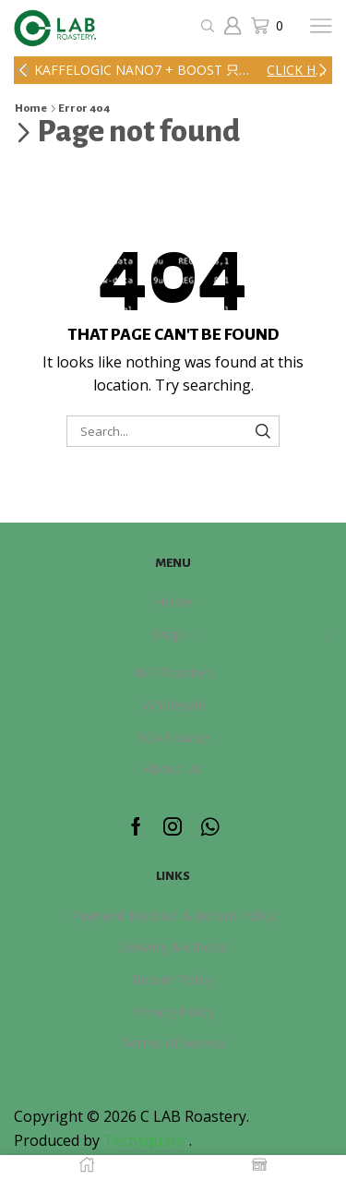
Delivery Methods (173, 946)
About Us (173, 768)
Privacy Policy (173, 1011)
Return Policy (173, 978)
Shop (172, 633)
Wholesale (173, 704)
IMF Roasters (173, 672)
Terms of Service (173, 1042)
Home (31, 108)
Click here (298, 69)
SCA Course (173, 737)
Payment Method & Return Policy (173, 915)
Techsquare (146, 1140)
